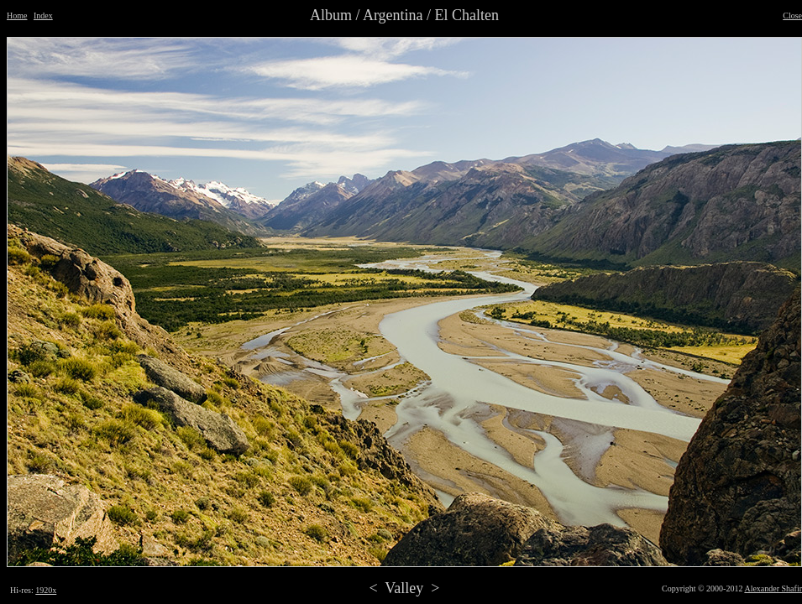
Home (17, 15)
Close (792, 15)
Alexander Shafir (773, 588)
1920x (45, 590)
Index (43, 15)
